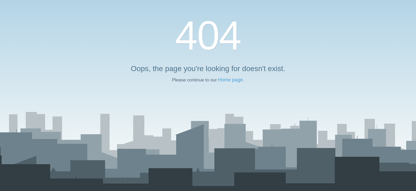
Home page (230, 80)
